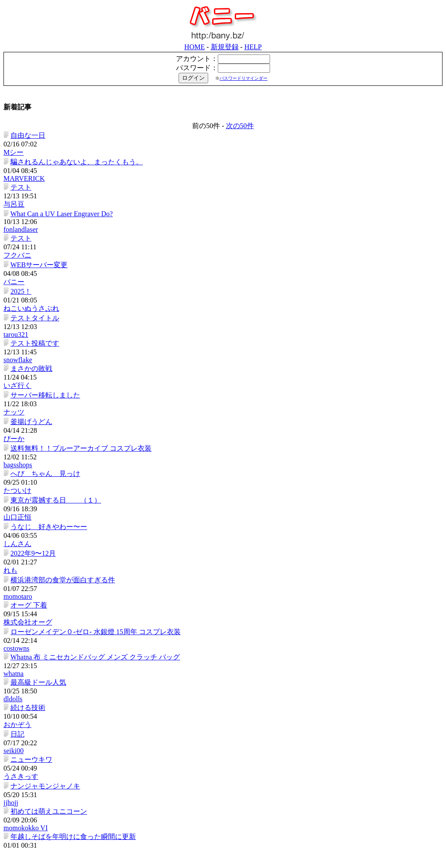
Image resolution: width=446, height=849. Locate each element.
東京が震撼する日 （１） (54, 302)
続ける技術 (26, 417)
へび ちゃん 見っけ (44, 288)
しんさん (229, 317)
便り (16, 590)
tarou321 (227, 202)
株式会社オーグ (239, 360)
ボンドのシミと (33, 748)
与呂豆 (225, 131)
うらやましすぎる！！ (44, 619)
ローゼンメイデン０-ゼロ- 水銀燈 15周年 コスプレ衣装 (94, 374)
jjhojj (222, 461)
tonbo (223, 633)
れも (222, 331)
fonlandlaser (232, 145)
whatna (225, 389)
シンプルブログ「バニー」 (230, 844)
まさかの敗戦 (30, 230)
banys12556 (232, 719)
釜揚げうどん (30, 259)
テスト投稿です (33, 216)
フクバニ (229, 159)
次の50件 (240, 90)
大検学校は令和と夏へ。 (47, 648)
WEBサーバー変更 (38, 173)
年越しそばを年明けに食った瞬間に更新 (72, 489)
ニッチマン (232, 604)
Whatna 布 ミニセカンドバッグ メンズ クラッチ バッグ (94, 389)
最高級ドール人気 (37, 403)
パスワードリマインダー (412, 35)
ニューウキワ (30, 446)
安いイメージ (236, 777)
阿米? (17, 518)
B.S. (221, 547)
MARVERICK (236, 116)
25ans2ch (228, 791)
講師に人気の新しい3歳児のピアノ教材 (70, 547)
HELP (421, 4)
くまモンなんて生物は (44, 763)
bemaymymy (233, 691)
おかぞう (229, 417)
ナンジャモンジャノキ (44, 461)
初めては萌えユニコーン (47, 475)
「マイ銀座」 (294, 844)
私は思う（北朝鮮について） (54, 633)
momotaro (229, 346)
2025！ (19, 187)
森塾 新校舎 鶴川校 (44, 705)
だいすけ (229, 590)
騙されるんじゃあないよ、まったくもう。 (75, 116)
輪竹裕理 (229, 576)
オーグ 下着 (27, 360)
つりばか (229, 619)
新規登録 (393, 4)
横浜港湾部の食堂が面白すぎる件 (61, 346)
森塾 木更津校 (33, 676)
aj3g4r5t (226, 806)
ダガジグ (229, 734)
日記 (16, 432)
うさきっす (232, 446)
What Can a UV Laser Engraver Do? (60, 145)
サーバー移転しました (44, 245)
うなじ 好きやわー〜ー (47, 317)
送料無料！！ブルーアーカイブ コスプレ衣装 (79, 274)
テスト (19, 131)
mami (223, 533)
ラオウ (225, 504)
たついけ (229, 288)
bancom (240, 835)
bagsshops (229, 274)
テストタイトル (33, 202)
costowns (228, 374)
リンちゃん (26, 504)
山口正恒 (229, 302)
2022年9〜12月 (31, 331)
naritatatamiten (236, 748)
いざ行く (229, 230)
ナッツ (225, 245)
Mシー (225, 102)
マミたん (229, 561)
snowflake (229, 216)
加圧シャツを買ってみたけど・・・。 (68, 691)
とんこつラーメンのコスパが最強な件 (68, 777)
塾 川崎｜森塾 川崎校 (42, 662)
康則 (222, 648)
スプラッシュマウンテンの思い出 (61, 806)
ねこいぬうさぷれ (243, 187)
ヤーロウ (229, 489)
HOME (363, 4)
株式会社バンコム (158, 844)
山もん (225, 763)
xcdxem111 (231, 705)
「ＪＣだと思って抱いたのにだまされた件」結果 (85, 576)
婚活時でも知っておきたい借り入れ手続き (75, 533)
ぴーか (225, 259)
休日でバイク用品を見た (47, 719)
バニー (225, 173)
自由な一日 (26, 102)
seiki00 (225, 432)
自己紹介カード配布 (40, 561)
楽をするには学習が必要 (47, 604)
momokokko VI (237, 475)
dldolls (224, 403)
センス (19, 791)
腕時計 (19, 734)
